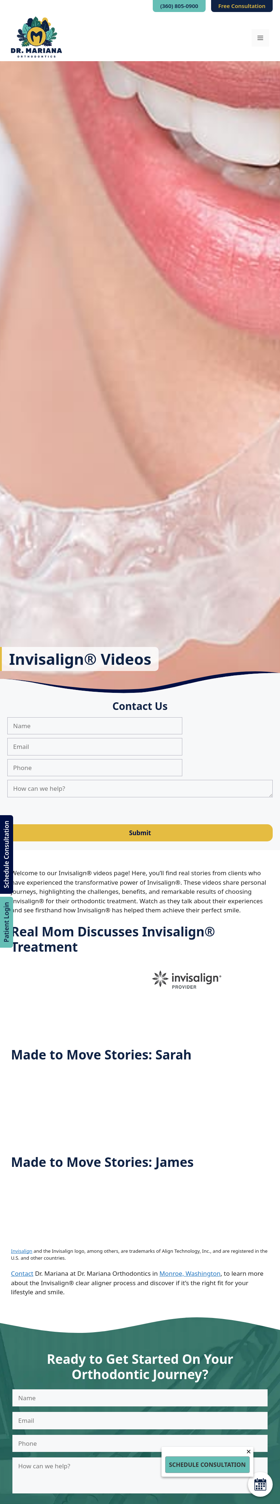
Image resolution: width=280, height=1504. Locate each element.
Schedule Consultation (6, 854)
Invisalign (21, 1251)
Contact (22, 1273)
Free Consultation (241, 5)
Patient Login (6, 922)
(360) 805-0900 (179, 5)
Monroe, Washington (190, 1273)
